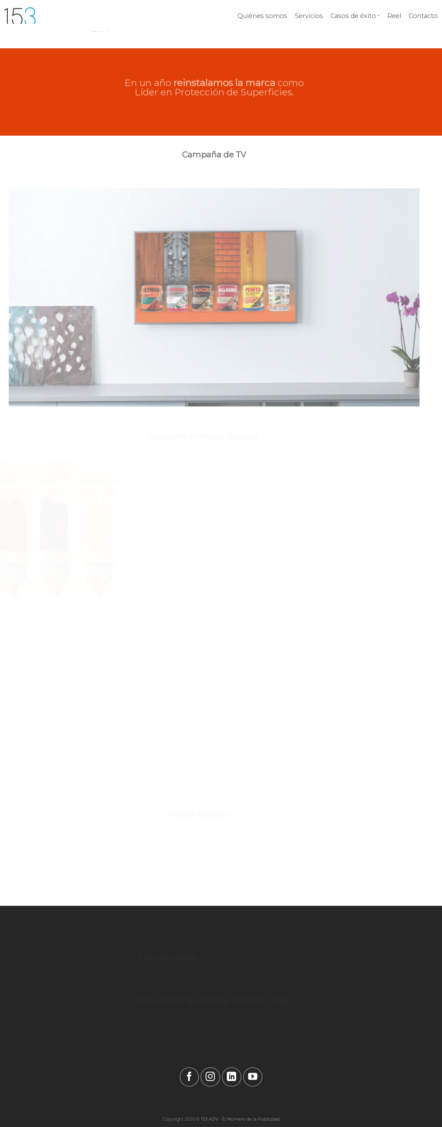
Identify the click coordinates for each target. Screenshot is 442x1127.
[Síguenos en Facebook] (189, 1077)
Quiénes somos (262, 16)
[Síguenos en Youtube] (252, 1077)
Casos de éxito (355, 16)
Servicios (309, 16)
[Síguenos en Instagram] (210, 1077)
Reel (394, 16)
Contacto (423, 16)
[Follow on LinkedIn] (231, 1077)
